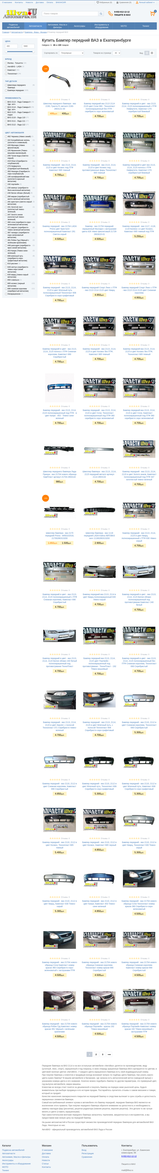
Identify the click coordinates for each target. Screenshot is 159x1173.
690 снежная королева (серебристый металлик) (18, 290)
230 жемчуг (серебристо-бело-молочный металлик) (19, 189)
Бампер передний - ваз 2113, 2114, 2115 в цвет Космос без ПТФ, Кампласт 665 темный (99, 351)
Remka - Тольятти (15, 63)
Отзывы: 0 (65, 100)
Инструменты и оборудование (16, 1163)
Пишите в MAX (122, 15)
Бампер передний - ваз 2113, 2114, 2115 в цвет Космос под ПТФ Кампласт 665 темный (59, 167)
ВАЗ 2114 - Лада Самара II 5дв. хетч (19, 108)
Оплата (50, 2)
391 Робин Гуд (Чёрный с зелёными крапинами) (18, 241)
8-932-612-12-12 (122, 12)
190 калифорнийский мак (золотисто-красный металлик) (18, 179)
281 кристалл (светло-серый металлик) (20, 203)
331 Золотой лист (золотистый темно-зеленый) (16, 209)
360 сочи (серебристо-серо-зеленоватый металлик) (19, 223)
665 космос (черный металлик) (16, 284)
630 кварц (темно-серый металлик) (18, 276)
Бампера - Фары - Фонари (36, 32)
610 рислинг (13, 264)
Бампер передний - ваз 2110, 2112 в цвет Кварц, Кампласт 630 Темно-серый (59, 903)
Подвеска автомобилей (13, 1150)
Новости (29, 2)
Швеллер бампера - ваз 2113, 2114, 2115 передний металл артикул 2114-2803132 (99, 474)
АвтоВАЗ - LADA (14, 67)
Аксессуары (7, 1160)
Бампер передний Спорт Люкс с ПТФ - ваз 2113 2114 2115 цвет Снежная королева (139, 290)
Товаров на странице (102, 53)
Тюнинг (5, 1170)
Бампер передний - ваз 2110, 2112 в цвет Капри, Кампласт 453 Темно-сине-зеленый (99, 903)
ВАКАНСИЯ (61, 2)
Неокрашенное (14, 294)
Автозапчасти (17, 32)
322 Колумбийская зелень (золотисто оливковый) (19, 141)
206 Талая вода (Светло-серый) (18, 157)
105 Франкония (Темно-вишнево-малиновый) (18, 152)
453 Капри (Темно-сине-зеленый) (18, 252)
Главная (5, 32)
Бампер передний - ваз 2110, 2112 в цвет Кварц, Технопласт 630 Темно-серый (139, 845)
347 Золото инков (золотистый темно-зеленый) (16, 217)
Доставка (40, 2)
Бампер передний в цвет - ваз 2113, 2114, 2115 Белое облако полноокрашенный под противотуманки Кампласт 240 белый (139, 599)
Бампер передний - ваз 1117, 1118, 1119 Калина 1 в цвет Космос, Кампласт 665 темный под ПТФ (139, 229)
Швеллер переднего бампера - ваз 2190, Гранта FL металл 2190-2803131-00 (59, 106)
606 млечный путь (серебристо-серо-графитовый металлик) (17, 258)
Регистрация (88, 1153)
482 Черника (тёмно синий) (19, 137)
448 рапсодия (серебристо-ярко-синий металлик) (19, 246)
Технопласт (12, 74)
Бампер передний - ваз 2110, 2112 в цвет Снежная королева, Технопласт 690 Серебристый (139, 725)
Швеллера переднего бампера (17, 86)
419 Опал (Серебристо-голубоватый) (18, 162)
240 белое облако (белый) (19, 193)
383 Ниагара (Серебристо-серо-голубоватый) (19, 172)
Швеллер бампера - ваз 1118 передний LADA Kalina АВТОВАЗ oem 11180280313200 (99, 535)
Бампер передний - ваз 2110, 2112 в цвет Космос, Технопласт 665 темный (59, 845)
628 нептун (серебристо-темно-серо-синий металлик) (18, 269)
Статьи (45, 1163)
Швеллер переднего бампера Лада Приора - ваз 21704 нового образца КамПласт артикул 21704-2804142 (59, 474)
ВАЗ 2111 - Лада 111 (16, 121)
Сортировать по (51, 53)
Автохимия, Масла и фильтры (16, 1157)
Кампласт (12, 70)
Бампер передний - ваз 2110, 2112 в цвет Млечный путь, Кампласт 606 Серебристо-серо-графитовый (139, 786)
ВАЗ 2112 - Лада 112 (16, 125)
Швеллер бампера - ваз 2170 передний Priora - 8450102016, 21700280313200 (59, 535)
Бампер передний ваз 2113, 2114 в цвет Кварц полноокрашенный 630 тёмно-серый (99, 597)
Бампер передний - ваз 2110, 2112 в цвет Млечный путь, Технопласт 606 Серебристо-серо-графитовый (99, 786)
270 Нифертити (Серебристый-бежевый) (18, 167)
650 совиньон (13, 280)
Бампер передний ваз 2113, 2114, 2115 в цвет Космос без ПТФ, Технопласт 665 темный (139, 351)
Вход (84, 1150)
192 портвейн (13, 184)
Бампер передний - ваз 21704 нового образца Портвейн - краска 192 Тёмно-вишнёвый (99, 1026)
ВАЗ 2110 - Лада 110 (16, 118)
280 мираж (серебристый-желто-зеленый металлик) (19, 198)
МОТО (5, 1167)
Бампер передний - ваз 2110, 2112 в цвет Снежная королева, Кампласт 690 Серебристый (59, 786)
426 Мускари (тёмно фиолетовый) (16, 146)
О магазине (7, 2)
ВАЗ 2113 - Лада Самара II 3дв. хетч (19, 103)
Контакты (19, 2)
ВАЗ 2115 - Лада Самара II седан (19, 113)
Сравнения (87, 1157)
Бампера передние (16, 90)
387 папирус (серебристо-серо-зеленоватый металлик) (19, 235)
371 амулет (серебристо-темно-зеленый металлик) (19, 228)
